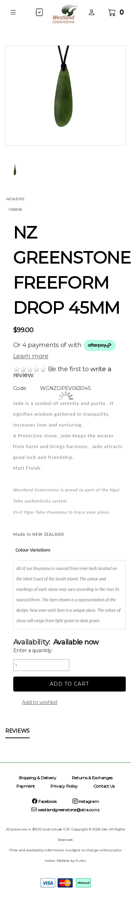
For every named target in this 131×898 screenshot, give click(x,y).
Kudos (81, 860)
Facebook (44, 801)
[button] (13, 12)
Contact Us (104, 786)
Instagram (85, 801)
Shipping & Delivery (37, 777)
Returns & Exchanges (92, 777)
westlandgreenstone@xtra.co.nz (65, 809)
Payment (25, 786)
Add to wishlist (39, 702)
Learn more (30, 356)
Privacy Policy (64, 786)
